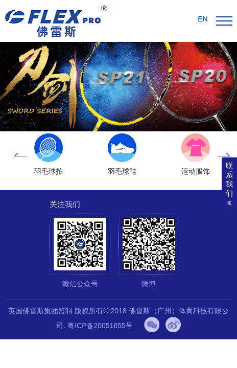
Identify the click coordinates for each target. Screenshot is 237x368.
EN (202, 19)
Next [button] (224, 155)
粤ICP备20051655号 (100, 325)
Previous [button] (20, 155)
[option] (48, 155)
